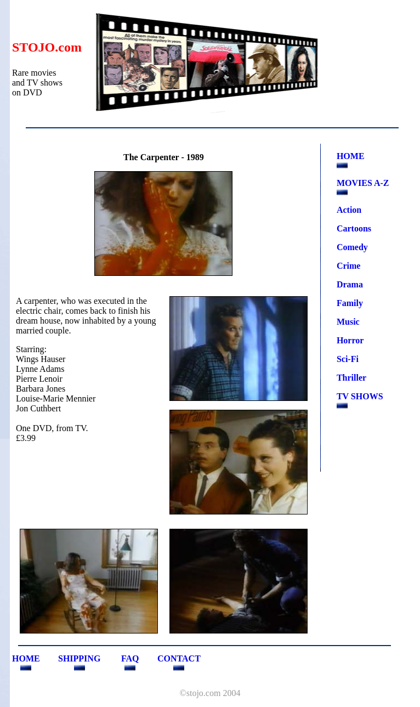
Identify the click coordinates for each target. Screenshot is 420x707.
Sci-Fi (348, 359)
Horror (350, 340)
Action (349, 209)
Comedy (352, 247)
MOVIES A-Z (363, 183)
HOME (351, 156)
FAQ (130, 658)
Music (348, 321)
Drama (350, 284)
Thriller (351, 377)
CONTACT (179, 658)
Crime (349, 265)
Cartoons (354, 228)
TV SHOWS (360, 396)
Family (350, 303)
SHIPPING (79, 658)
